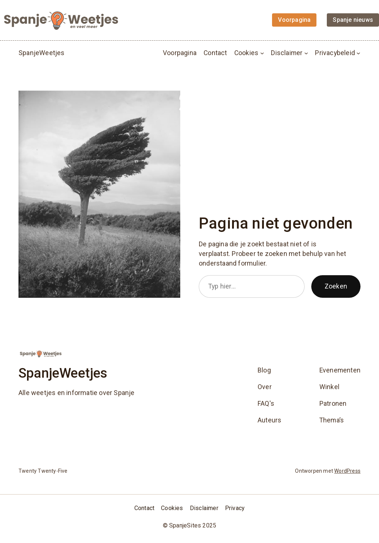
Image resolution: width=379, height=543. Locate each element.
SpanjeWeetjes (42, 53)
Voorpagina (180, 53)
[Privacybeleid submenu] (358, 53)
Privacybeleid (335, 53)
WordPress (347, 471)
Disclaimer (286, 53)
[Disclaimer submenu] (306, 53)
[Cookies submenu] (262, 53)
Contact (215, 53)
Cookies (246, 53)
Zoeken (336, 286)
